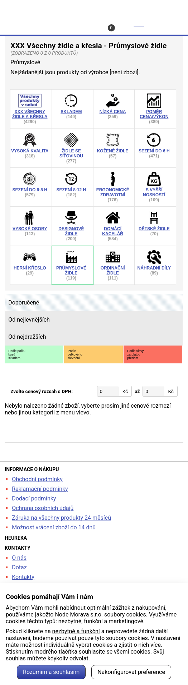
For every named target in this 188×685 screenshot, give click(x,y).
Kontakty (23, 577)
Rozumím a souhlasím (51, 672)
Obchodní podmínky (37, 479)
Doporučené (23, 302)
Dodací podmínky (34, 498)
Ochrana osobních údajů (42, 508)
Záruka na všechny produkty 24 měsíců (61, 517)
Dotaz (19, 567)
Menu (167, 23)
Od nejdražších (27, 336)
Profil (63, 23)
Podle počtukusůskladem (16, 354)
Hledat (22, 23)
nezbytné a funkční (76, 631)
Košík (127, 26)
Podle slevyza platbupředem (135, 354)
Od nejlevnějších (29, 319)
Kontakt (95, 23)
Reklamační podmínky (40, 488)
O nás (19, 557)
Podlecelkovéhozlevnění (75, 354)
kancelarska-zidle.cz (94, 8)
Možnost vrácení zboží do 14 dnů (54, 527)
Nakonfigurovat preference (131, 672)
